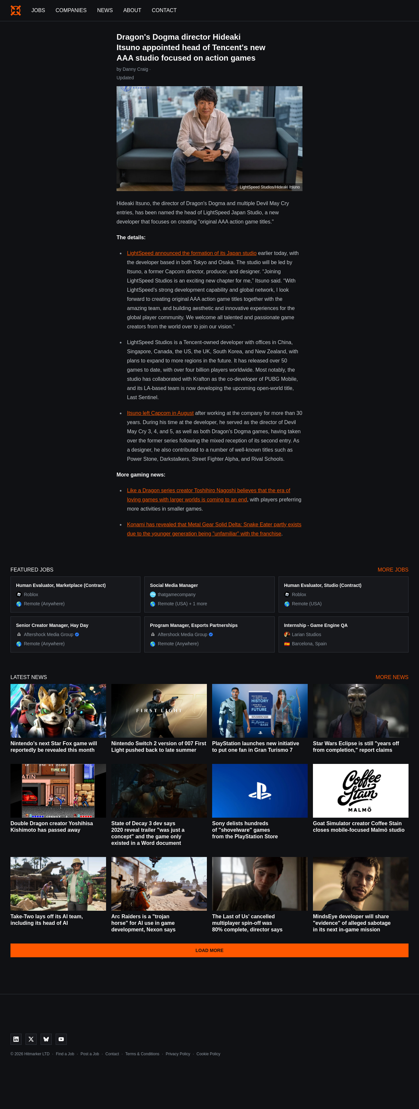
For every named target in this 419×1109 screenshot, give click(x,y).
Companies (71, 10)
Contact (164, 10)
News (105, 10)
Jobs (38, 10)
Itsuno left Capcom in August (160, 413)
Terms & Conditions (142, 1054)
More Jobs (393, 570)
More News (392, 677)
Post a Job (90, 1054)
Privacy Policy (178, 1054)
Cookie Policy (208, 1054)
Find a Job (65, 1054)
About (132, 10)
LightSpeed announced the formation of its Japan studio (192, 253)
